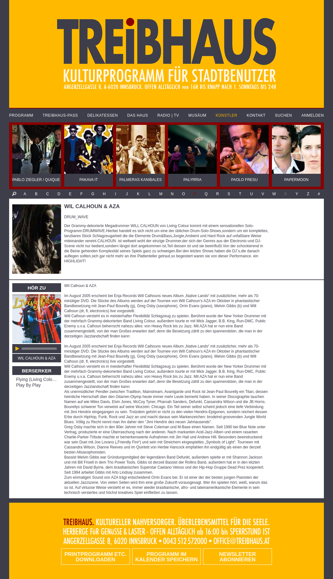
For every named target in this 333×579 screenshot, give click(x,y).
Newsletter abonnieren (237, 557)
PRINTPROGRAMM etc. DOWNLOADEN (96, 557)
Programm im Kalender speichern (166, 557)
